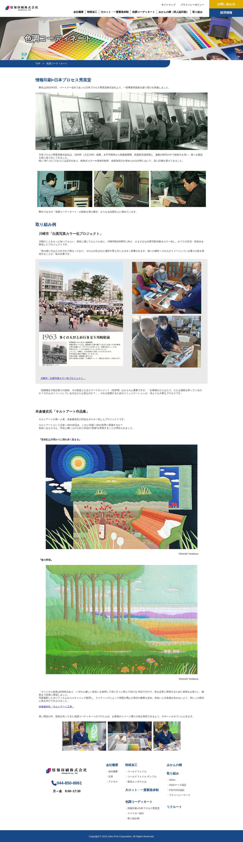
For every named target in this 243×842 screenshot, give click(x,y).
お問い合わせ (226, 4)
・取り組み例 (132, 818)
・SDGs (171, 780)
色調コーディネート (143, 11)
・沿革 (109, 776)
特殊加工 (92, 11)
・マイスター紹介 (134, 813)
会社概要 (78, 11)
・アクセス (112, 781)
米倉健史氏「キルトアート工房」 (56, 706)
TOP (37, 63)
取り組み (197, 11)
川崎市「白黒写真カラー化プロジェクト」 (62, 378)
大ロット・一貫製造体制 (115, 11)
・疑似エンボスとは (135, 781)
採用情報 (226, 12)
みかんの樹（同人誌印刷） (173, 11)
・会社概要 (112, 771)
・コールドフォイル (135, 771)
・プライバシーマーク (178, 795)
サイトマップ (168, 4)
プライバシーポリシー (192, 4)
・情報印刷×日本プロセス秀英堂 (142, 808)
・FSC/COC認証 (175, 790)
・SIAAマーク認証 (176, 785)
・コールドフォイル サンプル (141, 776)
